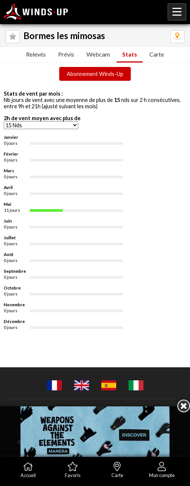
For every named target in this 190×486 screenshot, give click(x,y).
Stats (129, 54)
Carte (156, 54)
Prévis (66, 54)
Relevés (36, 54)
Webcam (98, 54)
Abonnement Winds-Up (95, 74)
